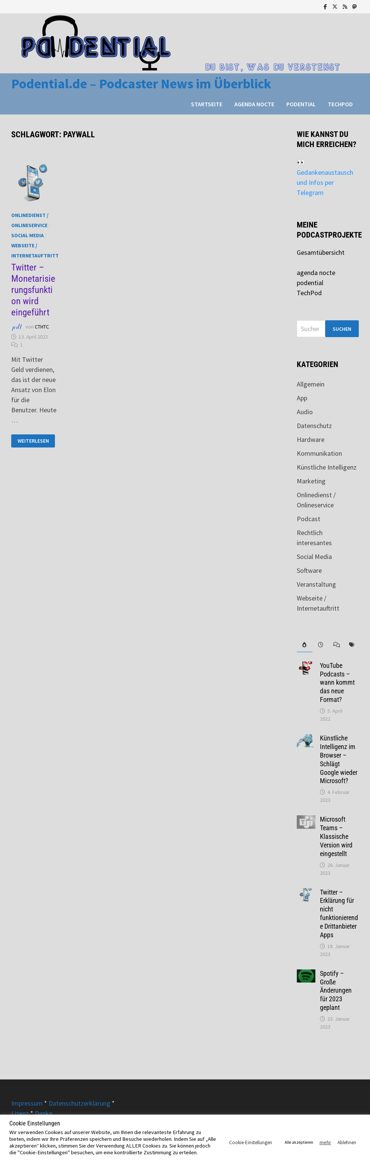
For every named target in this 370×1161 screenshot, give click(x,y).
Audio (305, 411)
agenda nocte (254, 104)
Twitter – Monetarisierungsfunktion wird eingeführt (33, 290)
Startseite (206, 104)
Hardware (310, 439)
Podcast (308, 518)
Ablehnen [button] (346, 1142)
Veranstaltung (316, 584)
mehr (325, 1142)
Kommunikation (319, 453)
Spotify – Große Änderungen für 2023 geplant (336, 990)
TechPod (340, 104)
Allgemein (310, 384)
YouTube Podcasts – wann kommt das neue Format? (337, 682)
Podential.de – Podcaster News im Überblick (141, 83)
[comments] (335, 645)
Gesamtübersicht (321, 252)
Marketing (311, 481)
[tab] (304, 645)
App (302, 398)
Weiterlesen (36, 440)
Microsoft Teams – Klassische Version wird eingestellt (336, 836)
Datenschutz (314, 425)
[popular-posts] (304, 645)
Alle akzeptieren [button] (299, 1142)
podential (301, 104)
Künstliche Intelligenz (327, 467)
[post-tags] (351, 645)
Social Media (27, 235)
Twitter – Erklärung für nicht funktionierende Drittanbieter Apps (339, 913)
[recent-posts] (320, 645)
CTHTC (42, 327)
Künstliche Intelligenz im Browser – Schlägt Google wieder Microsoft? (338, 759)
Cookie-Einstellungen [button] (250, 1142)
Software (309, 570)
